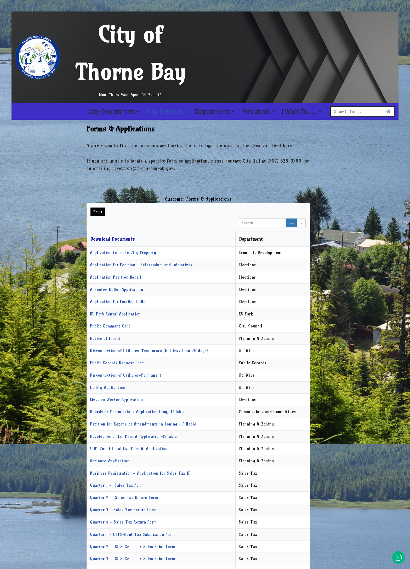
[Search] (357, 111)
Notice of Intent (105, 338)
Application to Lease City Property (123, 252)
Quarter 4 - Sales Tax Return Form (123, 522)
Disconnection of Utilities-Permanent (126, 375)
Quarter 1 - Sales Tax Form (117, 485)
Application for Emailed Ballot (118, 301)
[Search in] (301, 223)
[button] (137, 111)
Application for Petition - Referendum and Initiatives (141, 264)
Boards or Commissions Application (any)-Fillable (137, 412)
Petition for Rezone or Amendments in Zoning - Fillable (143, 424)
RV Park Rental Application (115, 314)
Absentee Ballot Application (116, 289)
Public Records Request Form (117, 362)
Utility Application (107, 387)
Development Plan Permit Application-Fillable (133, 436)
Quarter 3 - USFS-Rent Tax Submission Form (132, 558)
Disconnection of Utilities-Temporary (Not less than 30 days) (149, 350)
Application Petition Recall (115, 277)
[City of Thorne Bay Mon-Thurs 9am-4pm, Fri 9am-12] (106, 57)
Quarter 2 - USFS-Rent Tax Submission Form (132, 546)
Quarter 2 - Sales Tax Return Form (124, 497)
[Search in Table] (262, 223)
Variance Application (109, 460)
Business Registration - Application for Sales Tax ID (140, 473)
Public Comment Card (110, 326)
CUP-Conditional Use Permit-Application (129, 448)
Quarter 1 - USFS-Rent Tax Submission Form (132, 534)
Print (97, 211)
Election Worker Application (116, 399)
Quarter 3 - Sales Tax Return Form (123, 510)
